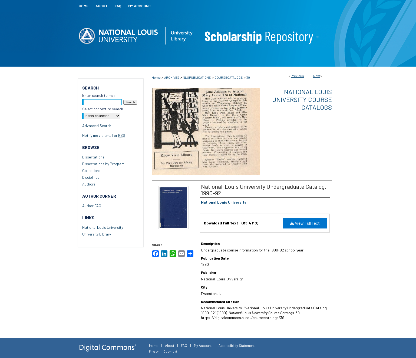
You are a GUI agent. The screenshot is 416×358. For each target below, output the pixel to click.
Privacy (154, 351)
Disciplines (90, 177)
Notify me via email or (103, 135)
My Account (203, 345)
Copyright (170, 351)
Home (156, 77)
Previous (297, 76)
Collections (91, 170)
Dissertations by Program (103, 163)
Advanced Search (96, 125)
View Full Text (305, 223)
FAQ (184, 345)
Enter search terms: (98, 95)
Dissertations (93, 157)
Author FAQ (91, 205)
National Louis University (102, 227)
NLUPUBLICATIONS (197, 77)
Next (316, 76)
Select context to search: (103, 109)
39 (248, 77)
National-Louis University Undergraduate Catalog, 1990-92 (263, 189)
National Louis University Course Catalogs (302, 99)
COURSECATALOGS (228, 77)
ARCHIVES (171, 77)
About (169, 345)
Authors (88, 184)
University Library (96, 234)
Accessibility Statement (237, 345)
